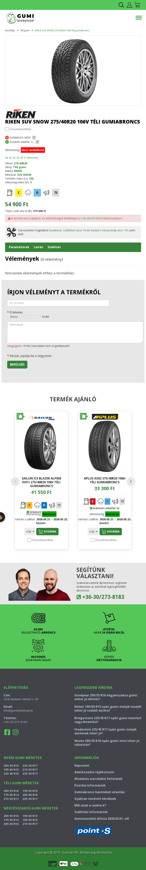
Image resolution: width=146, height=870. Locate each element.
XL (32, 142)
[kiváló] (39, 316)
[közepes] (30, 316)
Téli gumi (24, 30)
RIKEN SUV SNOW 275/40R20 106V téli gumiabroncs (62, 30)
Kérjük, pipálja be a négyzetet (31, 356)
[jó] (34, 316)
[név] (58, 303)
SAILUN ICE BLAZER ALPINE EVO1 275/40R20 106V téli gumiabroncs (41, 482)
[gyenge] (25, 316)
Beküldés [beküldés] (17, 364)
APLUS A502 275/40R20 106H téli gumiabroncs (104, 480)
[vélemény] (75, 332)
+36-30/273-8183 (91, 218)
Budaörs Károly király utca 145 (109, 230)
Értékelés (16, 312)
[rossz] (20, 316)
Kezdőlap (10, 30)
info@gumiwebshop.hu (18, 710)
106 (31, 178)
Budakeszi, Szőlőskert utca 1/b (67, 230)
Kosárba (47, 532)
